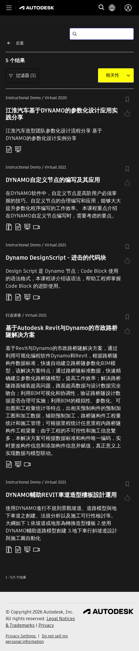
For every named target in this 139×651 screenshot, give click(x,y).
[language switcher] (114, 7)
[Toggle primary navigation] (9, 7)
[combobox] (113, 75)
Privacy (46, 625)
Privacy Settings (21, 636)
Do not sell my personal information (37, 638)
